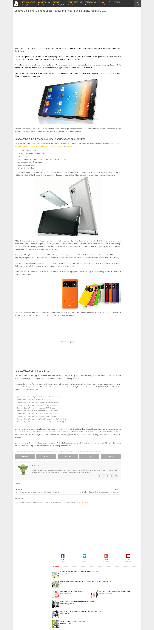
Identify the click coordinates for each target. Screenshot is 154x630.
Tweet (39, 490)
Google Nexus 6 (68, 157)
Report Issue (113, 599)
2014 (20, 482)
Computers (74, 3)
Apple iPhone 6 (39, 157)
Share (22, 490)
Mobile (89, 482)
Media (103, 3)
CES (46, 482)
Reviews (18, 484)
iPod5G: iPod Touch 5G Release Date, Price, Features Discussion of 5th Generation (124, 38)
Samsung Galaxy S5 (53, 157)
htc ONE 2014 (80, 157)
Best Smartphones (39, 482)
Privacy (34, 595)
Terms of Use (103, 599)
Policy (25, 595)
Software (89, 3)
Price (93, 482)
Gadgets (43, 3)
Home (17, 595)
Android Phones (28, 482)
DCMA (111, 613)
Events (116, 2)
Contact (53, 595)
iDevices (58, 3)
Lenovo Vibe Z (81, 482)
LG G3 (19, 160)
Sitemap (43, 595)
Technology (27, 3)
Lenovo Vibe (73, 482)
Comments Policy (81, 540)
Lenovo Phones (64, 482)
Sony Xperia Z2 (91, 157)
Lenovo (56, 482)
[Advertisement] (55, 33)
